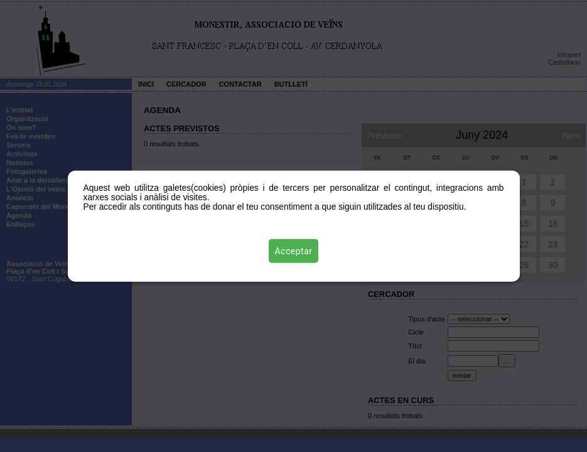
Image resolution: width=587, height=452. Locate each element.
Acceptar (294, 250)
